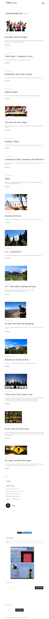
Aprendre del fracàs (13, 216)
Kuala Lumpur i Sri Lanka (10, 493)
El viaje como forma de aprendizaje (19, 323)
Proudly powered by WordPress (11, 617)
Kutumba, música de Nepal (16, 37)
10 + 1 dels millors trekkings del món (20, 286)
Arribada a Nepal (12, 141)
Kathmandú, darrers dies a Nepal (18, 74)
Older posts (7, 476)
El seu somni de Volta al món (17, 429)
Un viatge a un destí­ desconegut (18, 460)
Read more (8, 62)
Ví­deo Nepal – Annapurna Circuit (19, 56)
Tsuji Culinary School (10, 496)
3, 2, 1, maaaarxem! (13, 252)
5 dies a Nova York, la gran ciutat (18, 394)
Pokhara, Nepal (11, 92)
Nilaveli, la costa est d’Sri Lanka (12, 491)
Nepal (7, 179)
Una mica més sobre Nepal (16, 122)
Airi (22, 617)
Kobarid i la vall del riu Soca (17, 360)
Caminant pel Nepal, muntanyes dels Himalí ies (24, 159)
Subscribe (39, 587)
